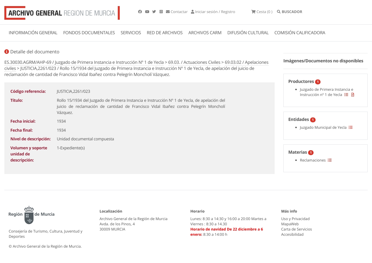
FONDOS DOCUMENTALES (89, 33)
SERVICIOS (131, 33)
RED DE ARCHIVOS (165, 33)
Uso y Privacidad (295, 218)
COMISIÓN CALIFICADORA (299, 33)
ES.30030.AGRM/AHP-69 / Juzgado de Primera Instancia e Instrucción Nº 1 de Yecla (84, 62)
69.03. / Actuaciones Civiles (194, 62)
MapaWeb (290, 223)
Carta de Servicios (296, 229)
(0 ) (261, 11)
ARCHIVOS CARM (204, 33)
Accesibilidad (292, 234)
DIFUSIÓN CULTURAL (248, 33)
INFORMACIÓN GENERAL (33, 33)
